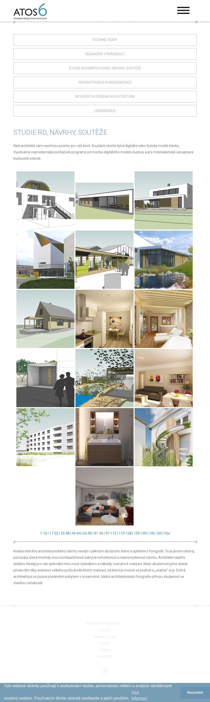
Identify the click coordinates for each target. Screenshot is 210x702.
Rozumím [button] (195, 692)
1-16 (43, 533)
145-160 (155, 533)
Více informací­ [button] (139, 695)
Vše (167, 533)
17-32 (53, 533)
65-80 (87, 533)
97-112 (110, 533)
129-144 (140, 533)
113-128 (125, 533)
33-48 (65, 533)
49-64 (76, 533)
